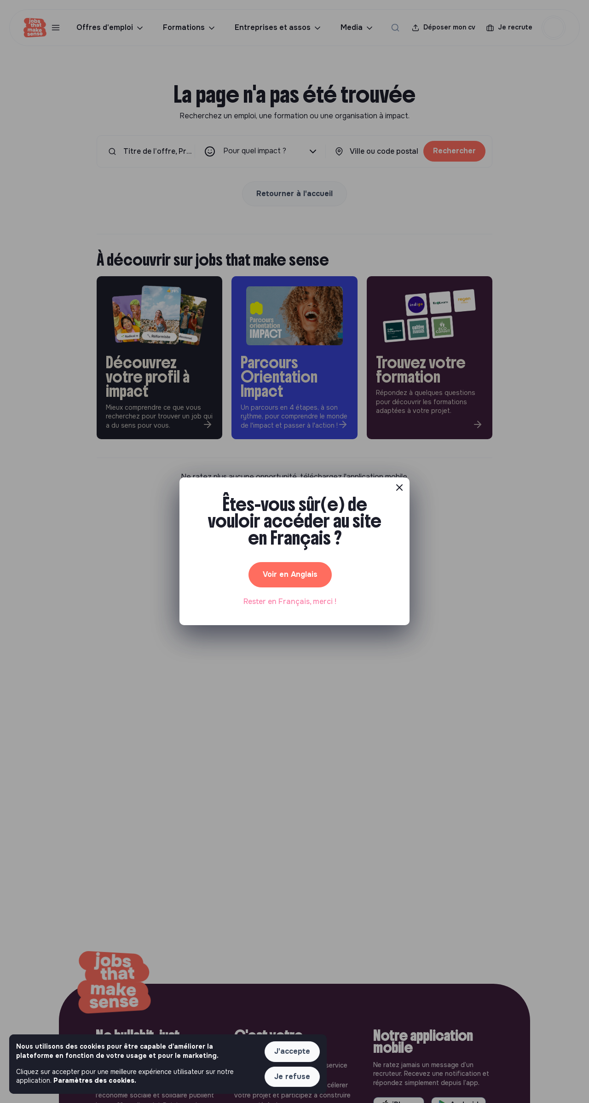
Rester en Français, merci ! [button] (289, 601)
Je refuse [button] (292, 1076)
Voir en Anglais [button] (290, 574)
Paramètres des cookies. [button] (94, 1080)
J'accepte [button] (292, 1051)
